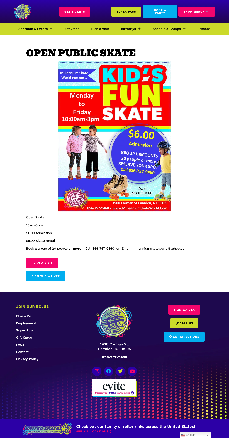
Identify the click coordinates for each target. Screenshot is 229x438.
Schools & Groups (169, 28)
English (188, 435)
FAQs (20, 344)
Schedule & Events (35, 28)
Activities (71, 29)
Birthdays (131, 28)
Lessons (204, 29)
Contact (22, 352)
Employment (26, 323)
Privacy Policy (27, 359)
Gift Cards (24, 337)
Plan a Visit (100, 29)
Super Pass (25, 330)
